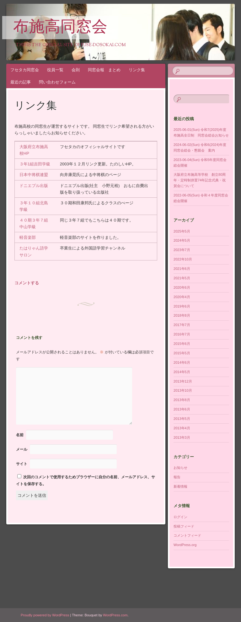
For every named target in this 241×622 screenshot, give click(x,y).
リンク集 (137, 69)
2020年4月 (182, 297)
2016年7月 (182, 334)
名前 (20, 435)
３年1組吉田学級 (34, 164)
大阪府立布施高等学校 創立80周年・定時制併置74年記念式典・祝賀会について (200, 180)
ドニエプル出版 (33, 185)
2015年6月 (182, 344)
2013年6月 (182, 409)
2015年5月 (182, 353)
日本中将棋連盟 (33, 174)
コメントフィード (187, 535)
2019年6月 (182, 306)
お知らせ (180, 467)
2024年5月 (182, 240)
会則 (76, 69)
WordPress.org (185, 545)
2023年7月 (182, 250)
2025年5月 (182, 231)
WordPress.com (115, 615)
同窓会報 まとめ (104, 69)
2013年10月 (183, 390)
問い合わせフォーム (57, 82)
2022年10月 (183, 259)
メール (21, 449)
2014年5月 (182, 372)
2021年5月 (182, 278)
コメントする (26, 283)
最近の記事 (20, 82)
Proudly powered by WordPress (45, 615)
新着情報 (180, 486)
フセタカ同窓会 (24, 69)
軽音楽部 (27, 237)
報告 (177, 477)
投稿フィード (184, 526)
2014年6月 (182, 362)
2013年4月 (182, 428)
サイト (21, 464)
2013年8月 (182, 400)
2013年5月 (182, 419)
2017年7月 (182, 325)
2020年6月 (182, 287)
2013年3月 (182, 437)
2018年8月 (182, 315)
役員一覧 (55, 69)
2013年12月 (183, 381)
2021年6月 (182, 269)
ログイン (180, 517)
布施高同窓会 (60, 28)
